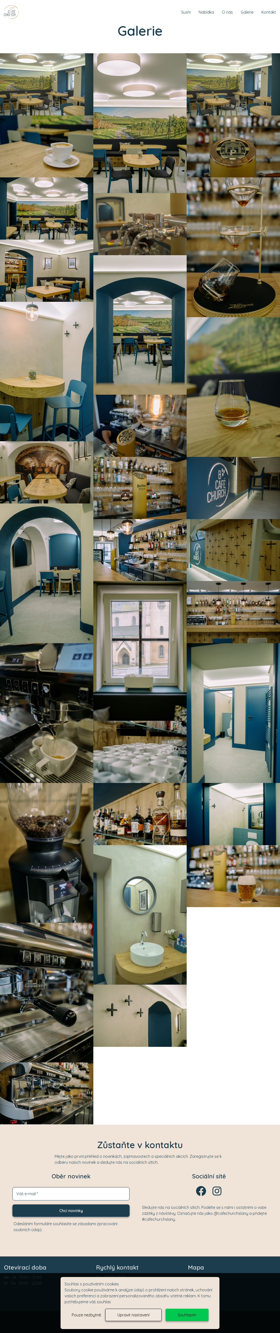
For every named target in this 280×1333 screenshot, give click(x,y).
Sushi (186, 12)
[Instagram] (217, 1195)
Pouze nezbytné (86, 1315)
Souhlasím (187, 1314)
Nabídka (206, 12)
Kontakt (268, 12)
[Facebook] (201, 1195)
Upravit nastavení (133, 1314)
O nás (227, 12)
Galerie (247, 12)
